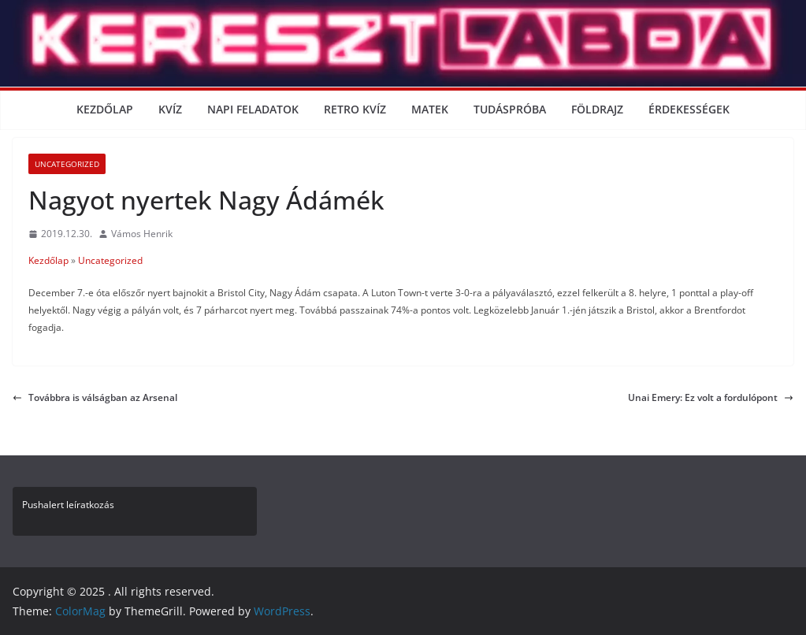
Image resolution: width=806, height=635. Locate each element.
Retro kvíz (355, 109)
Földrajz (597, 109)
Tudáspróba (510, 109)
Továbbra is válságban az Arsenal (95, 397)
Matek (429, 109)
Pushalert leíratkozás (68, 504)
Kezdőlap (104, 109)
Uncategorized (67, 163)
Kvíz (170, 109)
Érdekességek (689, 109)
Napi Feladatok (253, 109)
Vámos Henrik (142, 233)
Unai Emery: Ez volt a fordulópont (710, 397)
